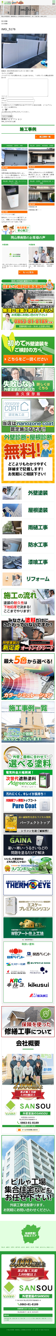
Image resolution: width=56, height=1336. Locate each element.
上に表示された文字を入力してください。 (15, 112)
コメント (4, 96)
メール (4, 100)
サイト (3, 103)
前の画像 (4, 21)
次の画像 (4, 23)
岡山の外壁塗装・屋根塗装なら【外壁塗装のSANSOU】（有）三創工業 (23, 1329)
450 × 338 (29, 71)
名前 (3, 98)
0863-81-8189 (29, 1122)
